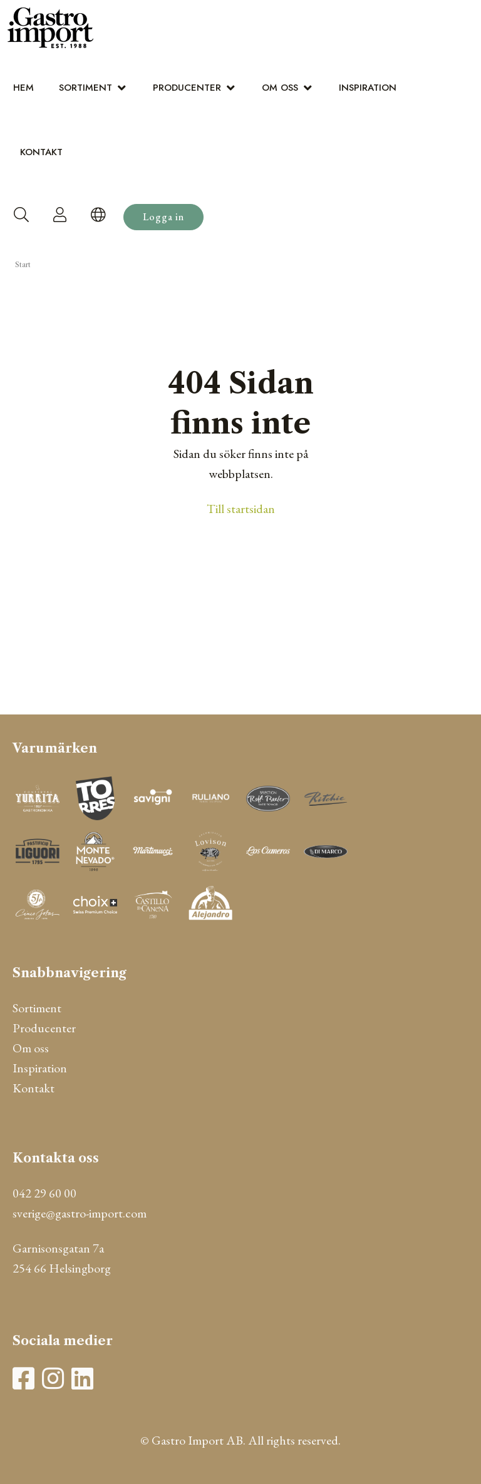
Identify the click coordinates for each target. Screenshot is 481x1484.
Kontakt (41, 152)
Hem (23, 87)
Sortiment (85, 87)
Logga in (163, 216)
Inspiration (367, 87)
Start (23, 264)
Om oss (280, 87)
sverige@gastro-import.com (80, 1213)
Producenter (187, 87)
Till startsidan (241, 509)
